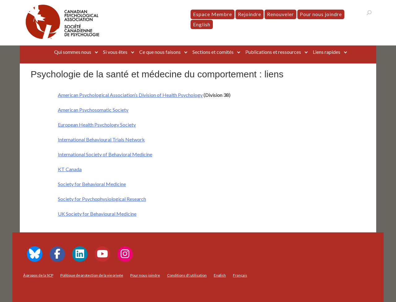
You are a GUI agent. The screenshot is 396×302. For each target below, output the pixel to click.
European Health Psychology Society (97, 124)
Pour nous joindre (321, 14)
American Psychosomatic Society (93, 110)
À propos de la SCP (38, 275)
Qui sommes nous (72, 52)
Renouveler (280, 14)
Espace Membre (212, 14)
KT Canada (70, 169)
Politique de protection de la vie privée (91, 275)
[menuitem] (201, 24)
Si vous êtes (115, 52)
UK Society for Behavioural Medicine (97, 214)
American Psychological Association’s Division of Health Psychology (130, 95)
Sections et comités (213, 52)
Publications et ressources (273, 52)
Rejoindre (249, 14)
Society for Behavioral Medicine (92, 184)
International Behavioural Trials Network (101, 139)
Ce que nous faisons (160, 52)
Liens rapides (326, 52)
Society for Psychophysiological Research (102, 199)
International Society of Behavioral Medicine (105, 154)
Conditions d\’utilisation (187, 275)
